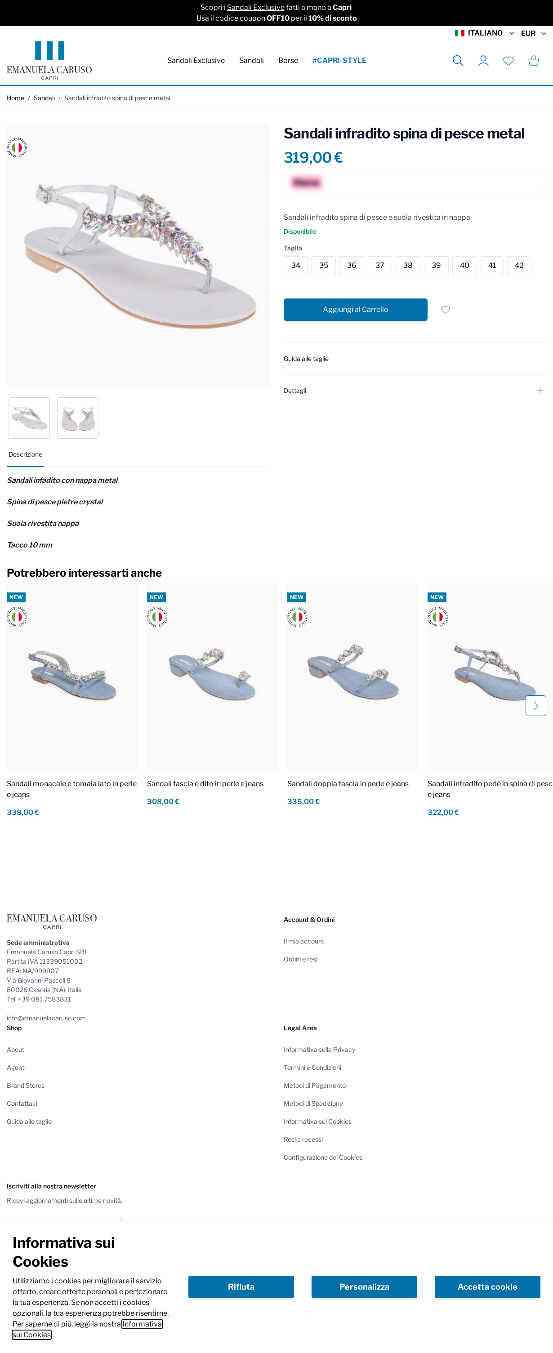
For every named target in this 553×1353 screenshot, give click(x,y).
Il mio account (304, 941)
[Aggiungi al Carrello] (356, 309)
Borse (288, 60)
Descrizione (25, 454)
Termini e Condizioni (312, 1067)
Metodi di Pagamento (315, 1085)
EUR (533, 33)
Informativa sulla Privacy (319, 1049)
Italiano (485, 33)
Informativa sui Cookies (318, 1121)
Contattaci (22, 1103)
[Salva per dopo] (445, 309)
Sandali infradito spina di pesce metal (117, 98)
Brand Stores (26, 1085)
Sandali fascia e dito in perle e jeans (205, 783)
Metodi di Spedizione (313, 1103)
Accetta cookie (487, 1286)
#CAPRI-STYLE (339, 60)
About (15, 1049)
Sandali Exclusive (256, 7)
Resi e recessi (303, 1139)
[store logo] (49, 60)
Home (15, 98)
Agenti (16, 1067)
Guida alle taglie (29, 1121)
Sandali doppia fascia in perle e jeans (348, 783)
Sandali (251, 60)
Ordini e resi (300, 959)
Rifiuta (241, 1286)
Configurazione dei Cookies (323, 1157)
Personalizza (364, 1286)
